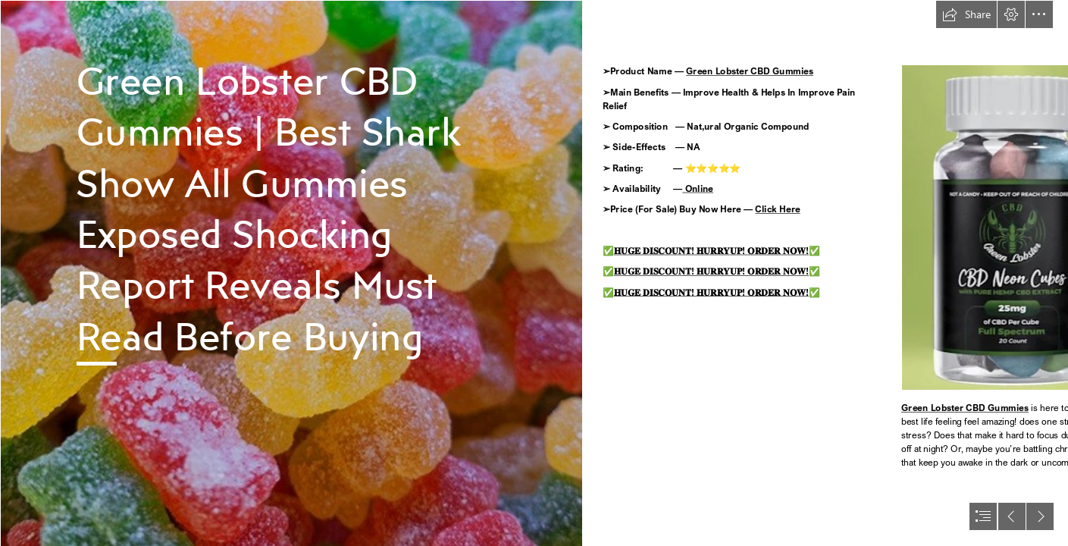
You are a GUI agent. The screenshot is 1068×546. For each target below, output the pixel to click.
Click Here (777, 209)
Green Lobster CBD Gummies (749, 71)
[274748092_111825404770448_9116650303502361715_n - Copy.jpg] (291, 273)
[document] (534, 273)
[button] (966, 14)
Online (697, 188)
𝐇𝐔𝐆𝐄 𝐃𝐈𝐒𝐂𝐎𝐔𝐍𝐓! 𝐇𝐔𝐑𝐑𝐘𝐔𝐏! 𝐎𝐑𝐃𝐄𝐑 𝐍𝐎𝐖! (710, 250)
